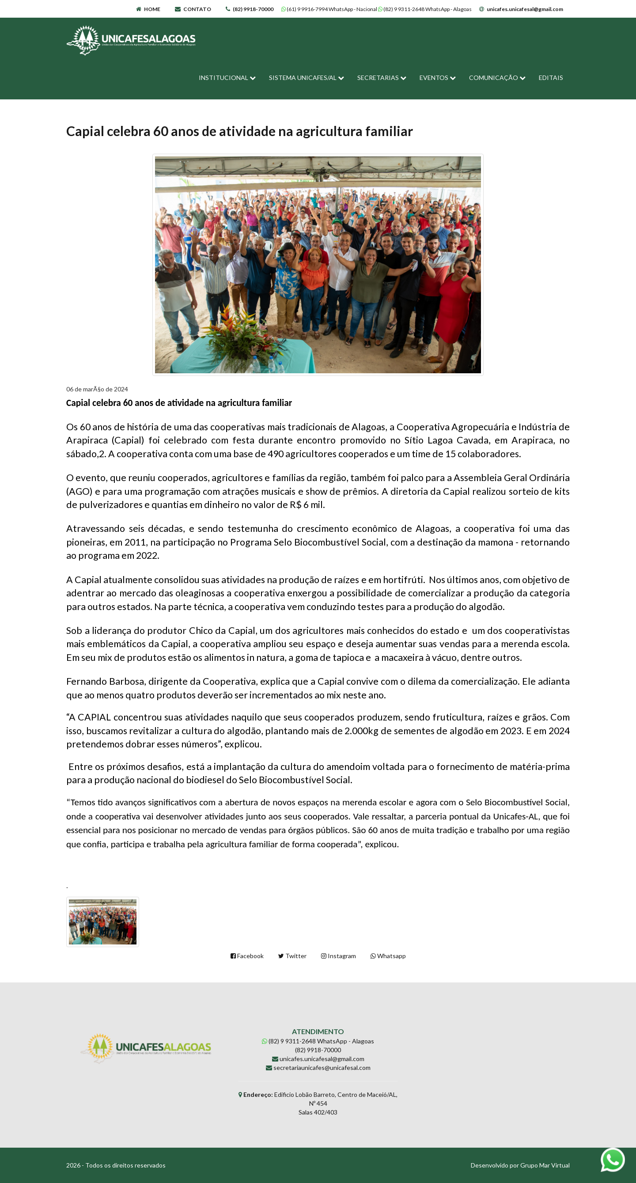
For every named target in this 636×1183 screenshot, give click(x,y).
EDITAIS (551, 77)
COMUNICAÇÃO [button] (497, 77)
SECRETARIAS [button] (381, 77)
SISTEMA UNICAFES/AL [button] (306, 77)
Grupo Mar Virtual (545, 1165)
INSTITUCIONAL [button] (227, 77)
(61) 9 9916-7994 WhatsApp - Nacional (329, 9)
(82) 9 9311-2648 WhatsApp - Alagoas (425, 9)
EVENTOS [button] (438, 77)
